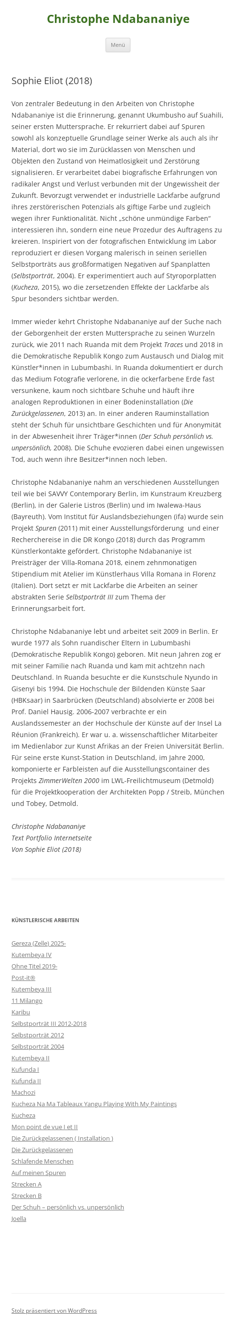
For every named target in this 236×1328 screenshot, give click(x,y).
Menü (118, 44)
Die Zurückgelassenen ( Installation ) (62, 1138)
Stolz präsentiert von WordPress (54, 1310)
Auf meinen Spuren (38, 1172)
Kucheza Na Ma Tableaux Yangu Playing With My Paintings (94, 1103)
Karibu (20, 1012)
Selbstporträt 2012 (37, 1035)
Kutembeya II (30, 1058)
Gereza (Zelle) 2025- (38, 943)
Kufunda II (26, 1081)
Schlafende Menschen (42, 1161)
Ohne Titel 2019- (34, 966)
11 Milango (27, 1000)
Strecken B (26, 1195)
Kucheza (23, 1115)
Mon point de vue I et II (44, 1126)
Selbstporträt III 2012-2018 (48, 1023)
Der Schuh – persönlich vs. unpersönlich (67, 1207)
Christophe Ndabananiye (118, 18)
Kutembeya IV (31, 954)
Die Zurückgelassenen (42, 1149)
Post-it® (23, 977)
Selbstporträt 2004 (37, 1046)
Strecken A (26, 1184)
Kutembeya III (31, 989)
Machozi (23, 1092)
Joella (18, 1218)
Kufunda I (25, 1069)
